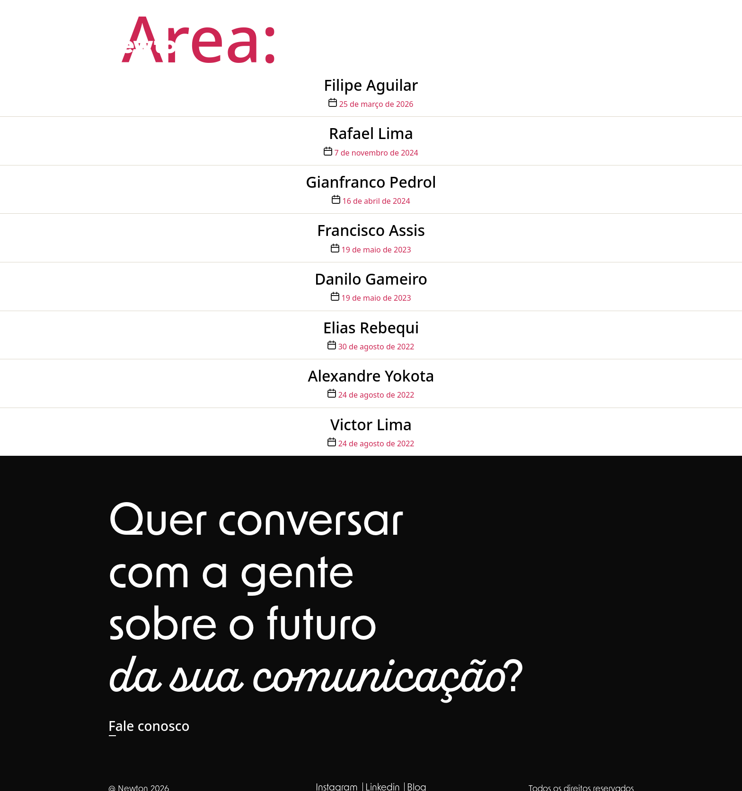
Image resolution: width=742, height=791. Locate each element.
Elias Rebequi (371, 327)
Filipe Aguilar (371, 85)
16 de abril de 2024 (376, 201)
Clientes (582, 22)
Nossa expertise (476, 22)
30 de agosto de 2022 (376, 346)
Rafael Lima (371, 133)
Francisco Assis (371, 230)
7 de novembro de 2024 (376, 153)
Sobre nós (411, 22)
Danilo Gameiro (371, 279)
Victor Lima (371, 424)
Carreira (538, 22)
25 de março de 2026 (376, 104)
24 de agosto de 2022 (376, 395)
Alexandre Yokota (371, 375)
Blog (621, 22)
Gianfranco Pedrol (371, 182)
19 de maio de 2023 (376, 249)
